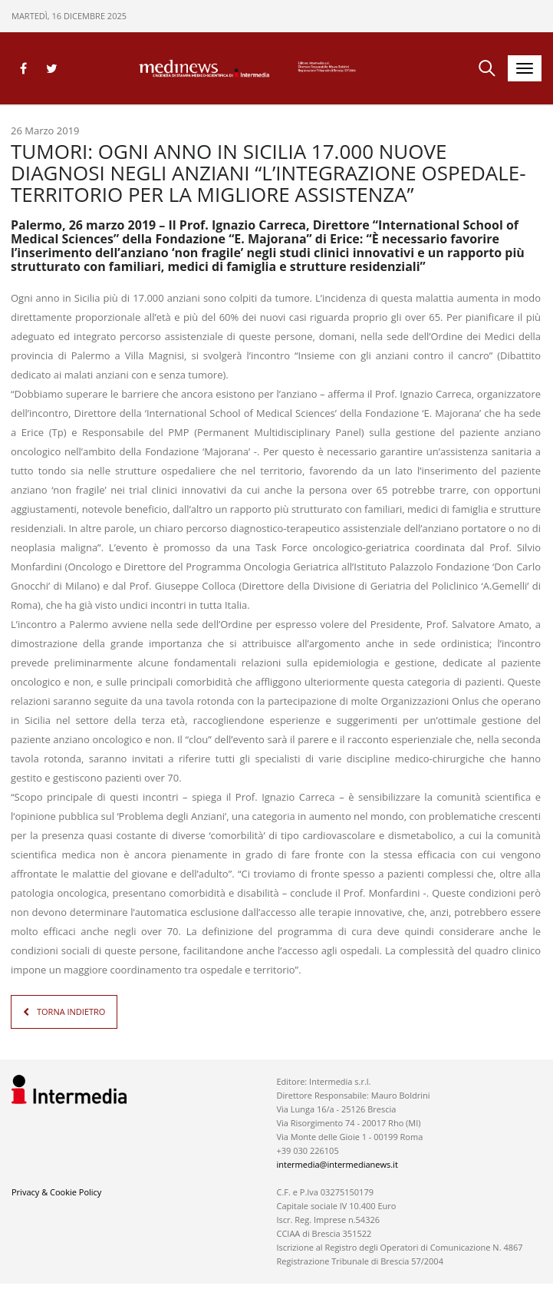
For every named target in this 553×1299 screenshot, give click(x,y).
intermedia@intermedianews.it (336, 1164)
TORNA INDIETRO (71, 1011)
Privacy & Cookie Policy (56, 1192)
